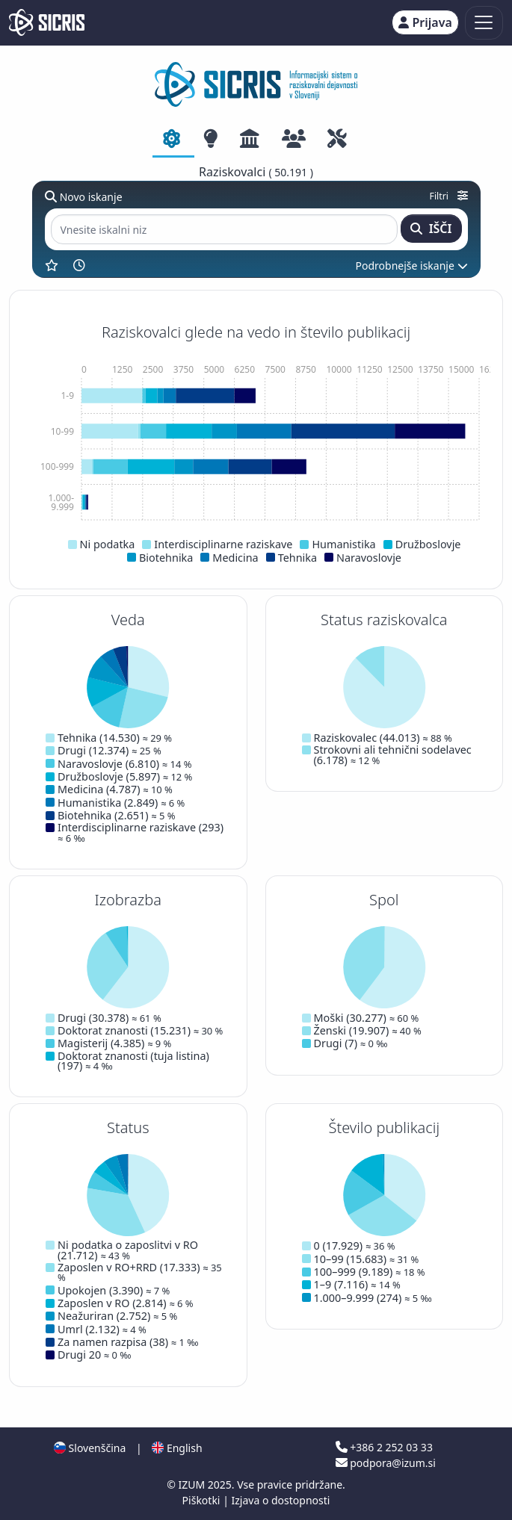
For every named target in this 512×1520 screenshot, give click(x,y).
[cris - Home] (46, 22)
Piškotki (202, 1500)
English (177, 1448)
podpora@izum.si (386, 1463)
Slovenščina (90, 1448)
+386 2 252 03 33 (384, 1447)
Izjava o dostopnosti (280, 1500)
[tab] (173, 140)
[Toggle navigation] (484, 23)
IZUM (192, 1484)
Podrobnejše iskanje (412, 265)
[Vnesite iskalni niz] (224, 229)
